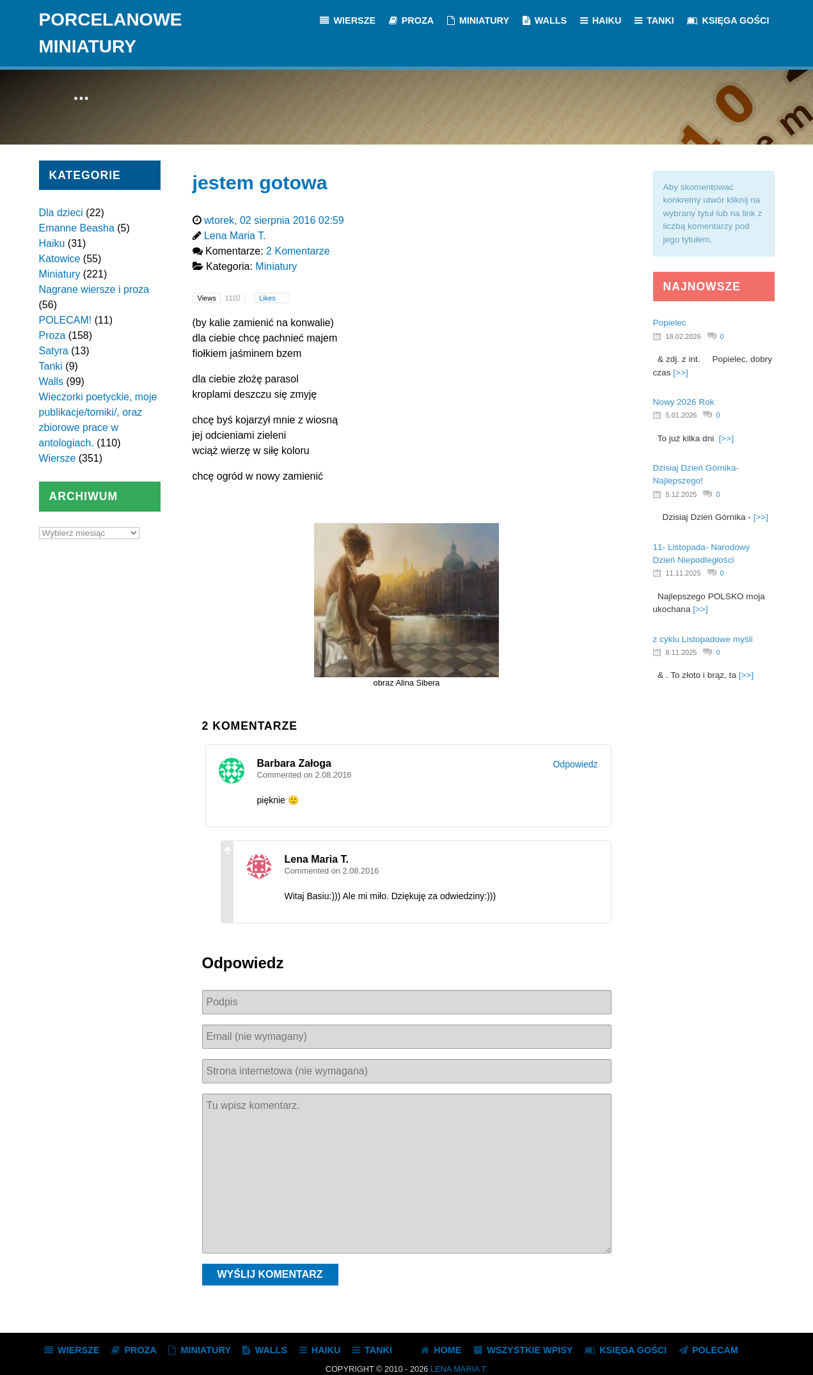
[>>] (680, 372)
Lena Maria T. (458, 1369)
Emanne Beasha (76, 228)
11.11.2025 (683, 573)
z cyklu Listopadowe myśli (703, 639)
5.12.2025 (681, 494)
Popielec (669, 322)
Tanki (51, 366)
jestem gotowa (260, 182)
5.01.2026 (681, 415)
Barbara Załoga (294, 763)
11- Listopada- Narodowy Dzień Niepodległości (701, 553)
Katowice (60, 258)
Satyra (53, 350)
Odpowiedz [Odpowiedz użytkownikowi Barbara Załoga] (575, 764)
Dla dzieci (61, 212)
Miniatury (60, 274)
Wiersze (57, 458)
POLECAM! (65, 320)
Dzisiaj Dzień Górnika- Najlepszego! (696, 474)
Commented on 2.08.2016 (304, 775)
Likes (268, 298)
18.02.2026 (683, 336)
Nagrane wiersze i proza (94, 289)
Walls (51, 381)
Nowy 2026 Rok (683, 402)
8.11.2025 (681, 652)
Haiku (52, 243)
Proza (52, 335)
